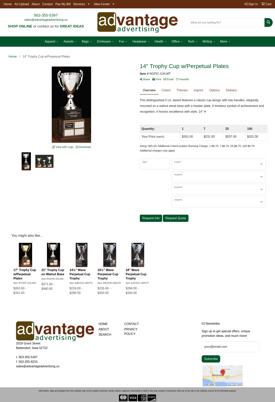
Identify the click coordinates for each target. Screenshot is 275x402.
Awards (70, 41)
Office (177, 41)
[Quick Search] (225, 22)
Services (79, 4)
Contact (47, 4)
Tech (192, 41)
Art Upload (22, 4)
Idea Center (102, 4)
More (225, 41)
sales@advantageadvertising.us (45, 19)
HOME (103, 324)
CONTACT (131, 324)
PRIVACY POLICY (131, 331)
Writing (208, 41)
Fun (123, 41)
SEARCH (105, 334)
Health (160, 41)
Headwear (141, 41)
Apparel (51, 41)
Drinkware (105, 41)
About (36, 4)
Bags (87, 41)
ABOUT (104, 329)
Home (8, 4)
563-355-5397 (46, 15)
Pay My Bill (62, 4)
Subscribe (211, 358)
